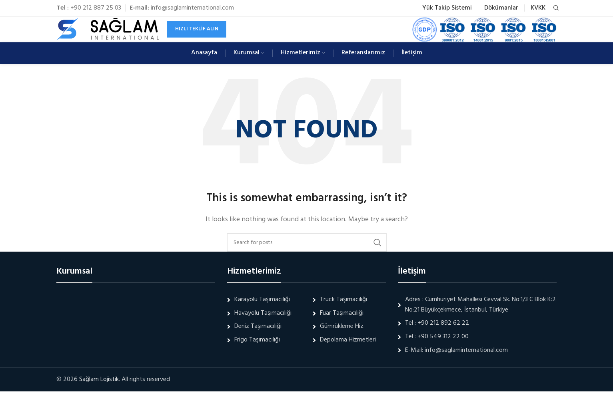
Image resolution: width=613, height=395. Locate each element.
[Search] (555, 8)
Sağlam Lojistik (99, 383)
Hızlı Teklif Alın (196, 31)
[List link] (477, 327)
